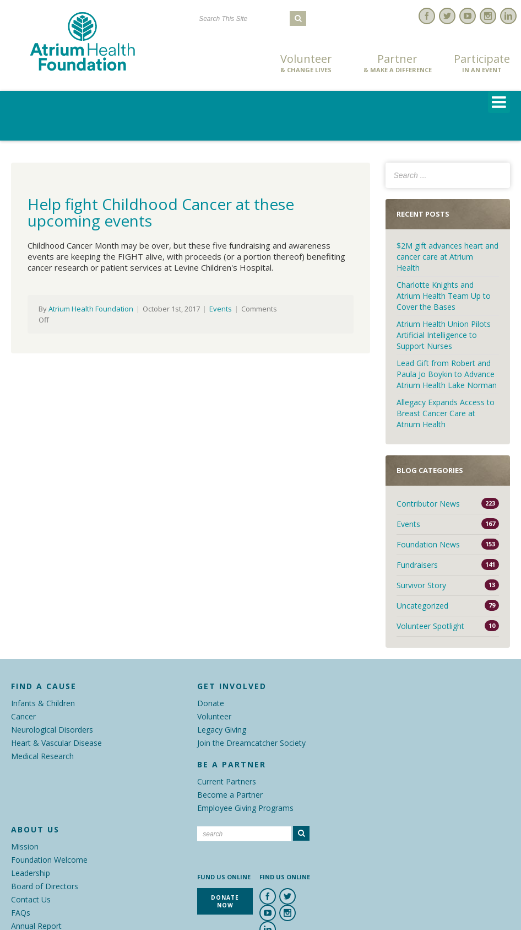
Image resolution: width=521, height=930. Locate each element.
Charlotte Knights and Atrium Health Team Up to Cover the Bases (444, 295)
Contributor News (428, 503)
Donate (210, 703)
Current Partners (226, 781)
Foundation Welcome (49, 859)
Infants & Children (43, 703)
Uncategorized (422, 605)
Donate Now (222, 64)
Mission (25, 846)
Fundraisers (417, 565)
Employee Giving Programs (245, 808)
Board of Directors (44, 886)
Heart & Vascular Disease (56, 743)
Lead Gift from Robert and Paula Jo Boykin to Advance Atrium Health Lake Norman (447, 374)
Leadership (30, 873)
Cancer (23, 716)
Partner (397, 63)
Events (220, 309)
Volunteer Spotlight (430, 626)
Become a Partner (230, 794)
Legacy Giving (221, 729)
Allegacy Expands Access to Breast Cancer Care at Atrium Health (446, 413)
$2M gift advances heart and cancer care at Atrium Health (447, 256)
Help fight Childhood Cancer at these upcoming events (161, 212)
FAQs (20, 912)
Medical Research (42, 756)
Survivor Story (421, 585)
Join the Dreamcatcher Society (251, 743)
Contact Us (31, 899)
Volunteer (306, 63)
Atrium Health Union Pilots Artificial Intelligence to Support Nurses (444, 335)
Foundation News (428, 544)
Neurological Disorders (52, 729)
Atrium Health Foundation (90, 309)
